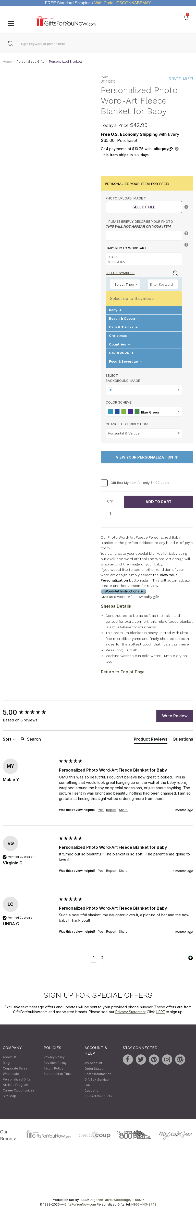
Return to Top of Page (122, 672)
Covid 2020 (121, 353)
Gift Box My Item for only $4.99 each (140, 483)
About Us (10, 1057)
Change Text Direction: (127, 424)
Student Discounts (98, 1096)
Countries (119, 344)
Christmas (120, 336)
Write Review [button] (175, 715)
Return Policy (53, 1068)
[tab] (150, 740)
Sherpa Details (116, 606)
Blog (6, 1063)
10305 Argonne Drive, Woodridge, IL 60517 (112, 1200)
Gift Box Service (96, 1080)
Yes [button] (101, 810)
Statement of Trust (58, 1074)
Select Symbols (120, 273)
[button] (93, 958)
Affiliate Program (15, 1085)
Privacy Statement (130, 1012)
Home (7, 61)
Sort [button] (9, 739)
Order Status (93, 1069)
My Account (93, 1063)
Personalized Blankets (66, 61)
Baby (115, 310)
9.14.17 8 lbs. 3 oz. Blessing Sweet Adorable (144, 259)
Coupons (91, 1091)
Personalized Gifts (30, 61)
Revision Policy (55, 1063)
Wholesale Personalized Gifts (17, 1077)
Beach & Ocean (124, 319)
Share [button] (123, 810)
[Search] (39, 739)
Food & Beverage (125, 361)
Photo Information (97, 1074)
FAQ (87, 1085)
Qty (110, 501)
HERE (160, 1012)
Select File (143, 207)
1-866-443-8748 (143, 1204)
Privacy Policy (54, 1057)
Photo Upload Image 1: (126, 198)
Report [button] (111, 810)
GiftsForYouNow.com (80, 1204)
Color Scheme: (119, 402)
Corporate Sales (15, 1068)
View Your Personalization (147, 457)
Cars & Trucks (123, 327)
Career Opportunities (18, 1090)
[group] (29, 712)
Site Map (9, 1096)
